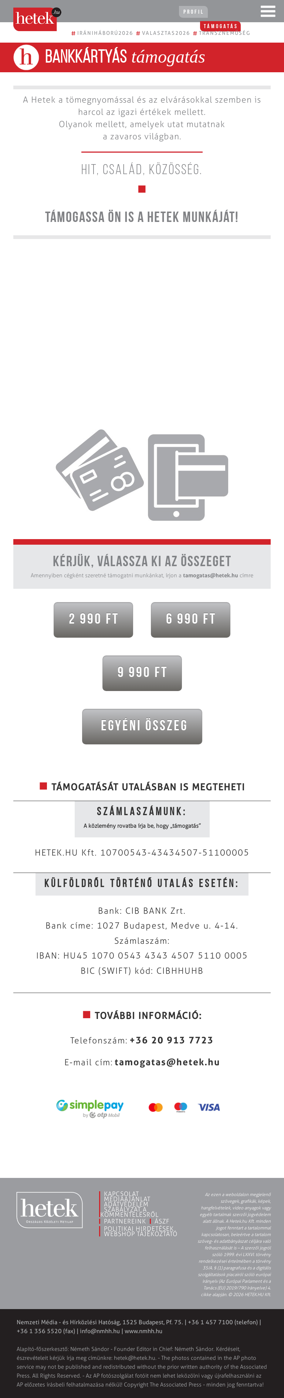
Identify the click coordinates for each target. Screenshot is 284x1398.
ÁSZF (162, 1221)
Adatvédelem (126, 1204)
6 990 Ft (188, 619)
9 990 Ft (140, 673)
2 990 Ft (91, 619)
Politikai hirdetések (139, 1228)
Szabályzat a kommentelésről (129, 1212)
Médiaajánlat (127, 1199)
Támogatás (232, 12)
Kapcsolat (121, 1194)
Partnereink (125, 1221)
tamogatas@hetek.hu (210, 575)
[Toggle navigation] (268, 13)
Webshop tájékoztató (141, 1234)
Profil (188, 12)
